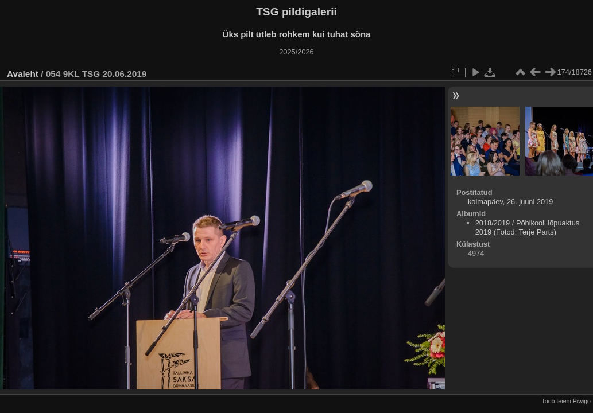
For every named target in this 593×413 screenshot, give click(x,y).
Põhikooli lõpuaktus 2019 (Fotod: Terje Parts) (527, 227)
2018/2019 (492, 223)
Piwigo (582, 401)
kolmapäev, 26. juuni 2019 (510, 201)
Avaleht (22, 74)
